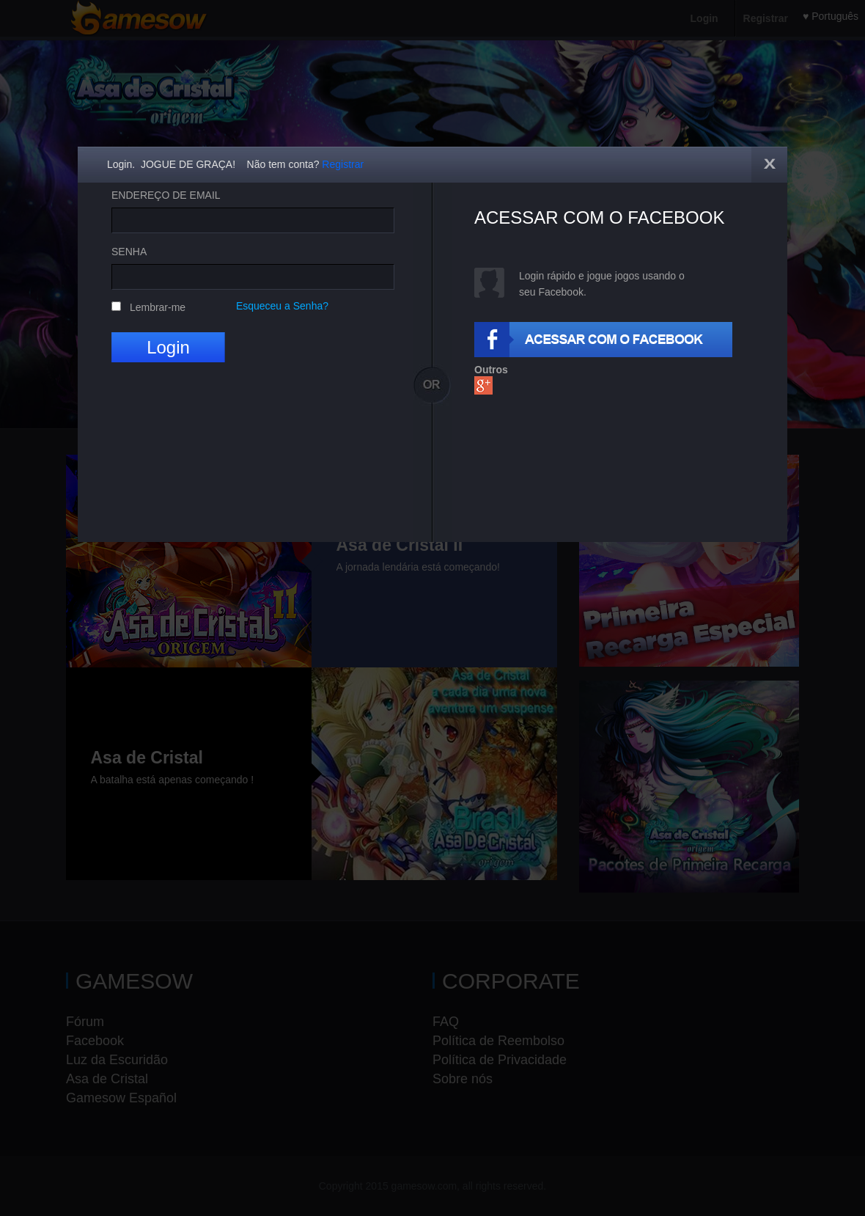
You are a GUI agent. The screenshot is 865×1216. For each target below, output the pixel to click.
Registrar (343, 164)
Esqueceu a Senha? (282, 306)
